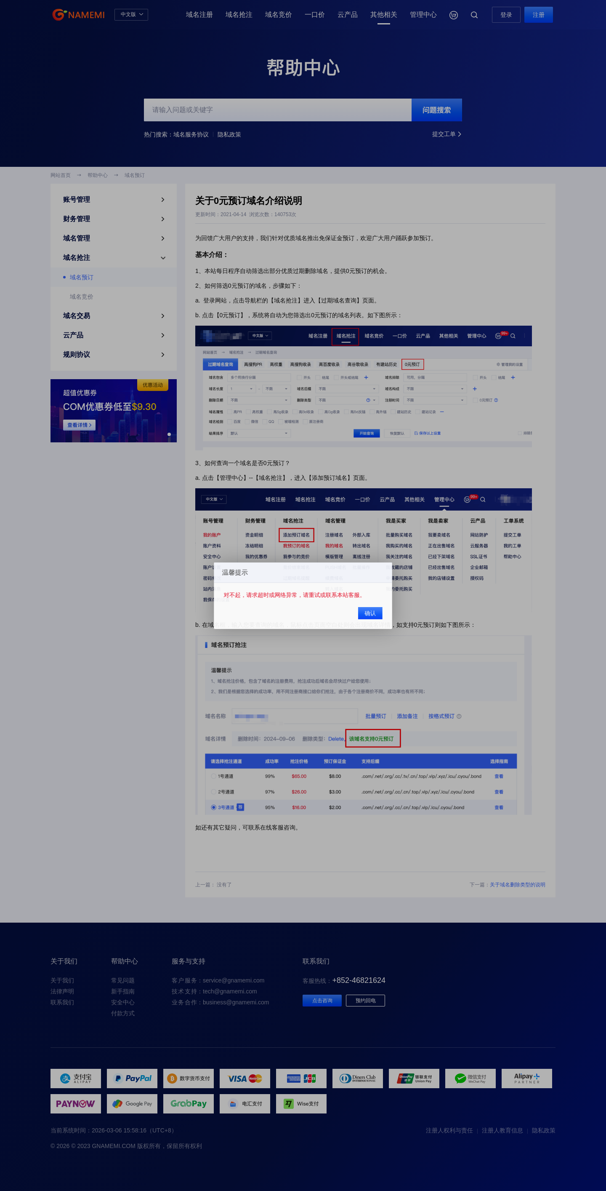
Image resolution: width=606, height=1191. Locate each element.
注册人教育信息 (502, 1130)
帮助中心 (98, 175)
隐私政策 (229, 134)
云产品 (348, 14)
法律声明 (62, 991)
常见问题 (123, 980)
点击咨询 (322, 1001)
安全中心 (123, 1002)
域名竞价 (278, 14)
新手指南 (123, 991)
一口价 (315, 14)
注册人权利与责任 (449, 1130)
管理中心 (423, 14)
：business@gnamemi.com (220, 1002)
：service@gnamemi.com (218, 980)
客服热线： (344, 980)
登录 (506, 14)
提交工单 (447, 134)
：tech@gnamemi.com (214, 991)
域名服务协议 (191, 134)
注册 (539, 14)
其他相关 (383, 14)
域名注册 (199, 14)
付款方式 (123, 1013)
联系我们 (62, 1002)
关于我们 (62, 980)
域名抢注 (239, 14)
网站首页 (60, 175)
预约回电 (366, 1001)
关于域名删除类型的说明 (517, 885)
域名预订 (135, 175)
